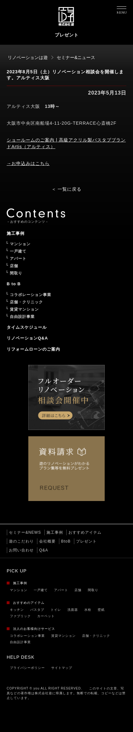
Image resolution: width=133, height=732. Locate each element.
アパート (61, 590)
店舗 (77, 590)
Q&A (43, 550)
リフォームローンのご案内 (33, 349)
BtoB (66, 541)
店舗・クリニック (96, 635)
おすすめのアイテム (29, 602)
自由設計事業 (20, 642)
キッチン (17, 609)
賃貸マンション (63, 635)
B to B (14, 283)
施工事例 (54, 532)
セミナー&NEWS (25, 532)
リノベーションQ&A (27, 338)
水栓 (87, 609)
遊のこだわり (21, 541)
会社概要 (47, 541)
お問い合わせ (21, 550)
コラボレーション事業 (27, 635)
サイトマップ (61, 667)
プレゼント (86, 541)
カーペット (46, 616)
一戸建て (41, 590)
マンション (18, 590)
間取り (93, 590)
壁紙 (101, 609)
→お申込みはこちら (28, 163)
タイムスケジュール (27, 327)
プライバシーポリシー (27, 667)
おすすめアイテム (85, 532)
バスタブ (37, 609)
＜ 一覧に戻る (67, 189)
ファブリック (20, 616)
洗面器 (72, 609)
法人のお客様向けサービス (34, 628)
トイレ (56, 609)
